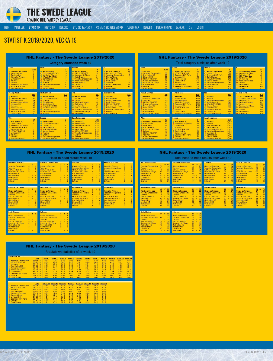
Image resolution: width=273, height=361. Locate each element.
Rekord (63, 27)
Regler (147, 27)
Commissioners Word (109, 27)
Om (190, 27)
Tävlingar (133, 27)
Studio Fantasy (82, 27)
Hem (6, 27)
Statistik (34, 27)
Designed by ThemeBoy (258, 352)
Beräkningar (164, 27)
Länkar (180, 27)
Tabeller (19, 27)
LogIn (200, 27)
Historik (49, 27)
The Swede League (59, 11)
